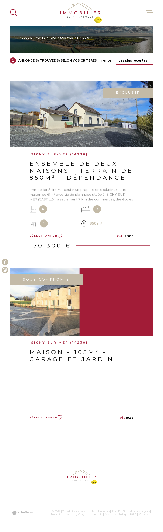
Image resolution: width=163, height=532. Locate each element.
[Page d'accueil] (81, 12)
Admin (98, 514)
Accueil (26, 37)
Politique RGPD (128, 514)
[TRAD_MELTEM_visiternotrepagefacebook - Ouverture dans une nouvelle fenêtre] (5, 262)
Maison (83, 37)
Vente (41, 37)
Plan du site (119, 511)
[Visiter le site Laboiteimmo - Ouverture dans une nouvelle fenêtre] (24, 513)
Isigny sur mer (61, 37)
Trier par (106, 60)
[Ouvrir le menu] (149, 13)
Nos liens (110, 514)
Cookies (143, 514)
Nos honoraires (101, 511)
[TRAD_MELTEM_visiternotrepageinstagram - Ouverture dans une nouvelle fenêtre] (5, 270)
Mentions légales (139, 511)
